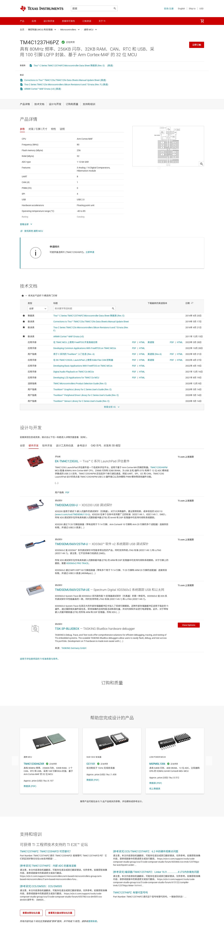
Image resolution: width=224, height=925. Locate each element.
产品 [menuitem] (22, 21)
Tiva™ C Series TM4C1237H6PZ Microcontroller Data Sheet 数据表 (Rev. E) (69, 65)
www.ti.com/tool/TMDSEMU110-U (72, 514)
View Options (188, 625)
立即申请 (90, 252)
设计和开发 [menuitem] (49, 21)
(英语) (110, 65)
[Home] (41, 8)
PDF (67, 492)
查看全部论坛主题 (31, 913)
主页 (22, 29)
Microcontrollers (68, 29)
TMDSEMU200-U (66, 505)
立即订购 (196, 45)
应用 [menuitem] (34, 21)
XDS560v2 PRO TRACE (77, 563)
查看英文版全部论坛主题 (60, 913)
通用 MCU (88, 29)
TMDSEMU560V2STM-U (71, 544)
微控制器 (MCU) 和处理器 (40, 29)
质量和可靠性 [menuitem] (68, 21)
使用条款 (92, 921)
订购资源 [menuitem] (86, 21)
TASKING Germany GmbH (73, 648)
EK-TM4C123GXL (67, 461)
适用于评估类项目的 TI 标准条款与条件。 (40, 659)
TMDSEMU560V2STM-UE (72, 590)
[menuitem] (202, 21)
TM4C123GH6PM (158, 467)
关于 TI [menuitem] (102, 21)
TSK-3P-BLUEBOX (67, 629)
